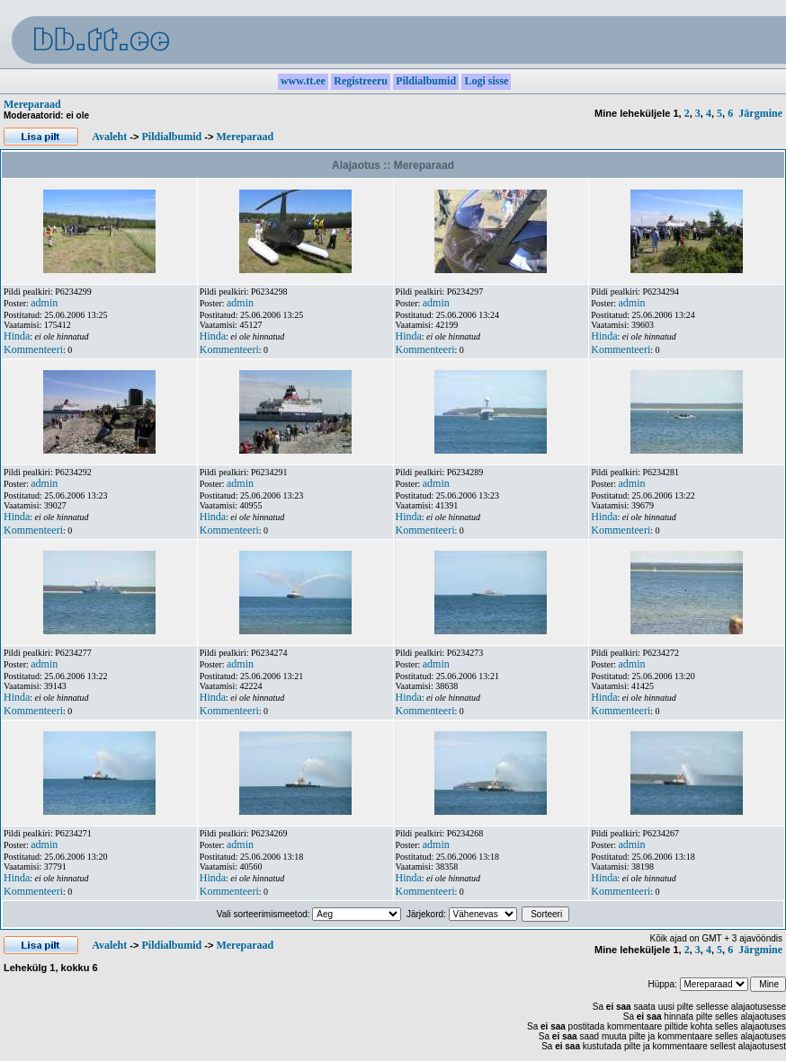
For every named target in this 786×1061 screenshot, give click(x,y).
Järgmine (760, 113)
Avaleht (109, 136)
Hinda (17, 336)
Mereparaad (32, 104)
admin (44, 302)
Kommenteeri (33, 349)
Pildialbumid (171, 136)
